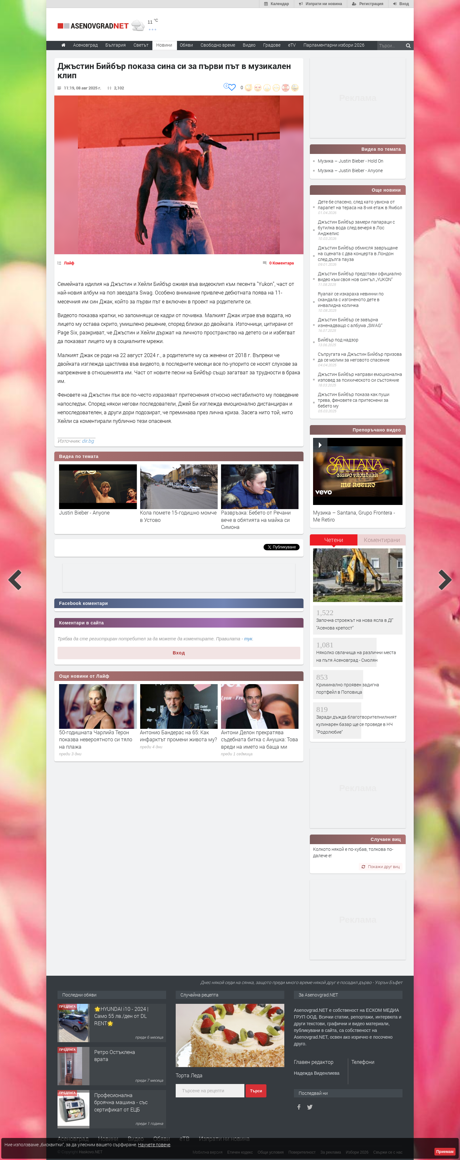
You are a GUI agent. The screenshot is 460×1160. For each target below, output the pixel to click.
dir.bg (88, 441)
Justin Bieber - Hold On (85, 512)
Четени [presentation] (333, 540)
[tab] (334, 542)
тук (248, 638)
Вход (179, 652)
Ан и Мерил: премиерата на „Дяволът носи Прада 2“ (91, 736)
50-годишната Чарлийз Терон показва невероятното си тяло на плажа (176, 739)
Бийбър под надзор (338, 340)
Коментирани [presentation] (382, 540)
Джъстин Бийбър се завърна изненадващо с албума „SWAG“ (350, 322)
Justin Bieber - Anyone (165, 512)
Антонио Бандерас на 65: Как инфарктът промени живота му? (259, 736)
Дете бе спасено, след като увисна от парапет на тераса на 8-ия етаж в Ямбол (360, 204)
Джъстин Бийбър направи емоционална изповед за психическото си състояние (360, 377)
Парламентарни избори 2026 (333, 45)
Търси (256, 1091)
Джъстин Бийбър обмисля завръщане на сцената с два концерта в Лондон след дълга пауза (358, 253)
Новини (164, 45)
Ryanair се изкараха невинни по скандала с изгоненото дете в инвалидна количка (351, 299)
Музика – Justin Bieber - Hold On (350, 161)
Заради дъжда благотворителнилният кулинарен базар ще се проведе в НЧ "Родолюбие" (356, 724)
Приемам (445, 1151)
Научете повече (154, 1144)
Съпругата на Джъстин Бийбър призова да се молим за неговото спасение (360, 357)
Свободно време (218, 45)
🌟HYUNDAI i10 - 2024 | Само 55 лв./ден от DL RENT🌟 (121, 1015)
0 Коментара (281, 263)
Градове (271, 45)
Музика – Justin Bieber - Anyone (350, 170)
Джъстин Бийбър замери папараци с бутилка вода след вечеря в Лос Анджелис (356, 227)
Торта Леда (189, 1075)
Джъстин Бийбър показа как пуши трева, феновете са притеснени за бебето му (353, 400)
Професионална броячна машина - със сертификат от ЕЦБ (121, 1102)
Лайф (69, 263)
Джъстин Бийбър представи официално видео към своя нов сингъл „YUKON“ (360, 276)
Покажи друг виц (381, 866)
